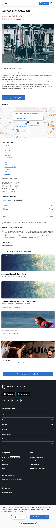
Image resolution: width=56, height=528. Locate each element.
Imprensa (5, 461)
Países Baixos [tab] (27, 434)
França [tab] (27, 429)
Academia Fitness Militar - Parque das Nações (18, 301)
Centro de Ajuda (7, 492)
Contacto (5, 464)
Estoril (6, 162)
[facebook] (17, 400)
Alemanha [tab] (27, 415)
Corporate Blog (34, 464)
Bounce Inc (5, 360)
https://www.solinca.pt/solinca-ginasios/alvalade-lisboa (21, 237)
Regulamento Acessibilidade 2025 (12, 479)
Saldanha (7, 174)
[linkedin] (8, 400)
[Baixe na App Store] (9, 394)
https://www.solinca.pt (8, 245)
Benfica (7, 160)
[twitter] (12, 400)
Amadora (7, 150)
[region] (28, 516)
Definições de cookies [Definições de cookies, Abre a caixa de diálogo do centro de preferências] (28, 523)
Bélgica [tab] (27, 420)
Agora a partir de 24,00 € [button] (13, 98)
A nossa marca (6, 472)
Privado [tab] (7, 200)
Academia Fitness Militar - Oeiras (13, 274)
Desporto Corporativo (36, 457)
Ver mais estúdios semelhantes (28, 374)
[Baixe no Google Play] (23, 394)
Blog (3, 468)
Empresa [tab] (17, 200)
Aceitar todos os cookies (39, 517)
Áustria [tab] (27, 444)
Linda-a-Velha (9, 157)
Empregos (5, 457)
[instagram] (3, 400)
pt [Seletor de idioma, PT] (52, 3)
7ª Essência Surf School (10, 331)
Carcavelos (8, 169)
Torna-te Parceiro (35, 461)
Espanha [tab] (27, 424)
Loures (7, 153)
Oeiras (6, 164)
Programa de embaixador (37, 468)
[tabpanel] (28, 211)
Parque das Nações (10, 167)
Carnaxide (8, 148)
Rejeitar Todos (19, 517)
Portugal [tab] (27, 439)
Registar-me (44, 3)
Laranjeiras (8, 155)
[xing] (21, 400)
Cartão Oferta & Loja (8, 475)
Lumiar (7, 145)
